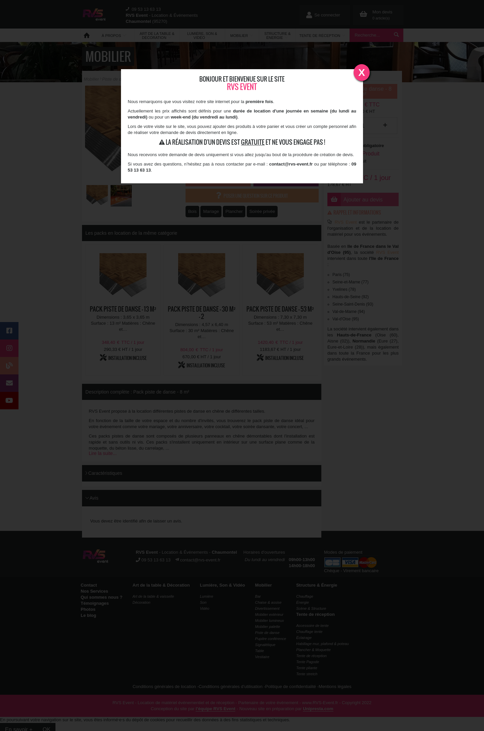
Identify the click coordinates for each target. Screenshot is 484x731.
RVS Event (242, 87)
